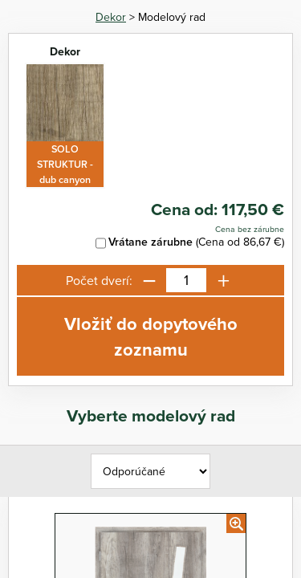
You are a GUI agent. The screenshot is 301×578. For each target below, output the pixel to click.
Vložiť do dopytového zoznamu (151, 336)
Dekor (111, 17)
